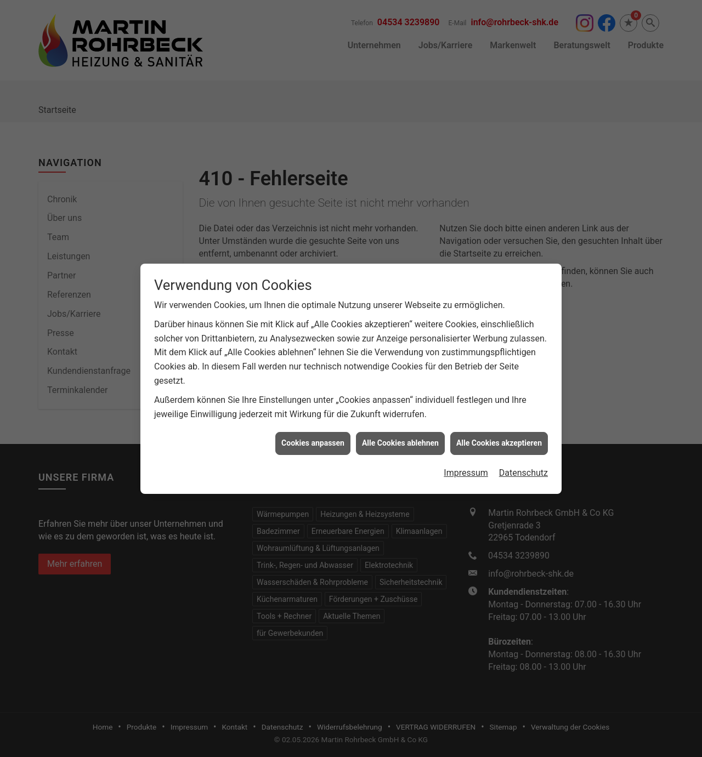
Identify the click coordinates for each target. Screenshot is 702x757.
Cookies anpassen (312, 433)
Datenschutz (523, 463)
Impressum (466, 463)
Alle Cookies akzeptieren (499, 433)
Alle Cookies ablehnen (400, 433)
